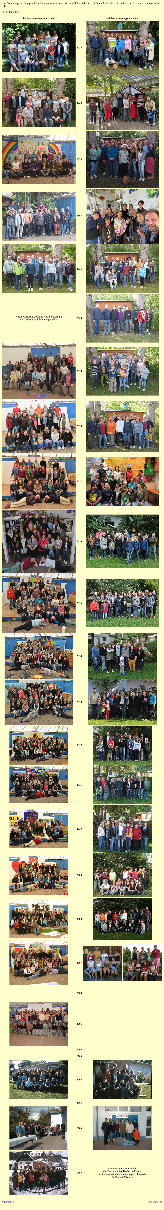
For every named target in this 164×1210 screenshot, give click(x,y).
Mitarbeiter (8, 1201)
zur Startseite (155, 1201)
